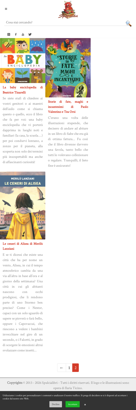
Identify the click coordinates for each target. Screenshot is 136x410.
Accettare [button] (72, 404)
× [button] (85, 404)
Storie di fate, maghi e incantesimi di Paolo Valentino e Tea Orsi (68, 106)
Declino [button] (56, 404)
